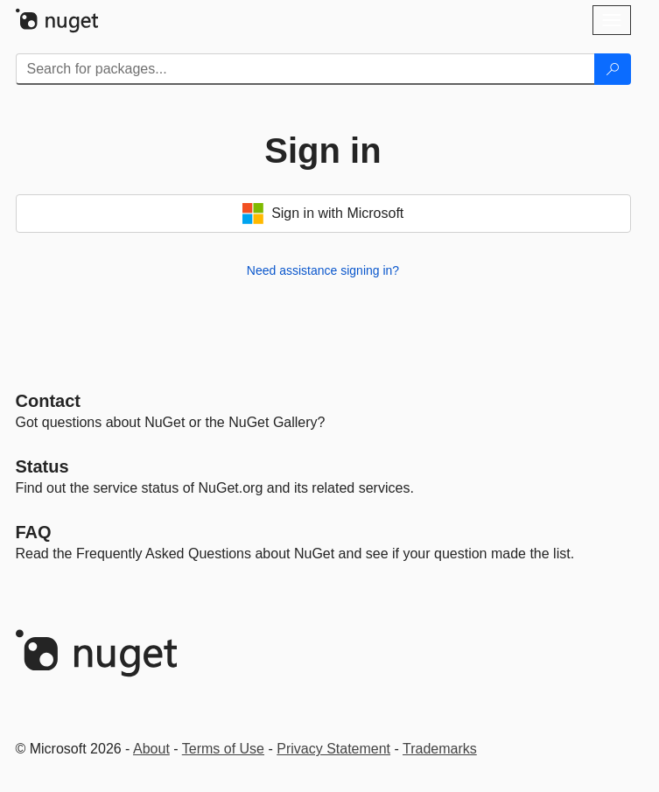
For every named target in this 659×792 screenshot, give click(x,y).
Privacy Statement (333, 748)
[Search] (612, 69)
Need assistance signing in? (323, 270)
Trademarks (440, 748)
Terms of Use (223, 748)
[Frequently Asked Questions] (34, 532)
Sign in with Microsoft (323, 213)
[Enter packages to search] (305, 69)
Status (42, 466)
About (151, 748)
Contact (48, 400)
